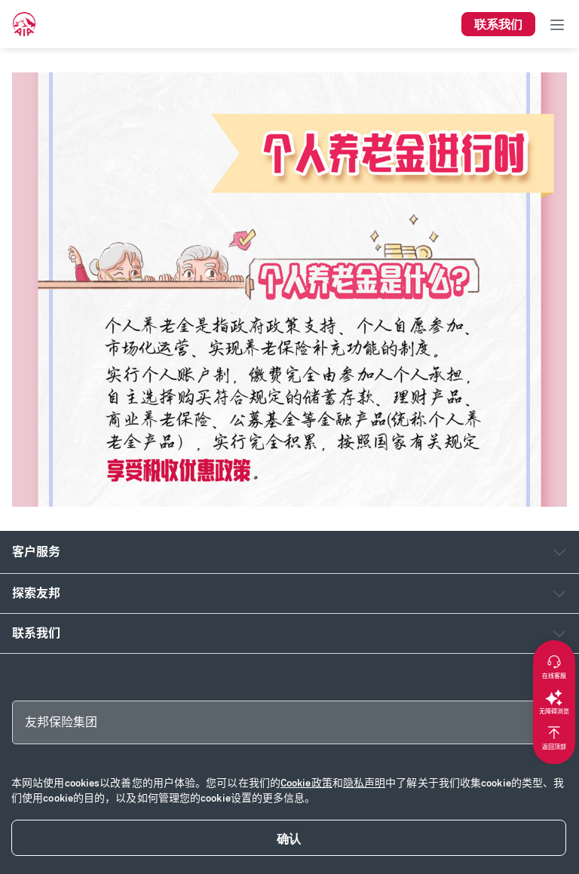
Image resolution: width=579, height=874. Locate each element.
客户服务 (36, 551)
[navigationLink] (24, 24)
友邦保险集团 (61, 722)
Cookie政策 (306, 783)
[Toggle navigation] (557, 24)
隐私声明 (364, 783)
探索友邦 (36, 593)
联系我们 (36, 633)
